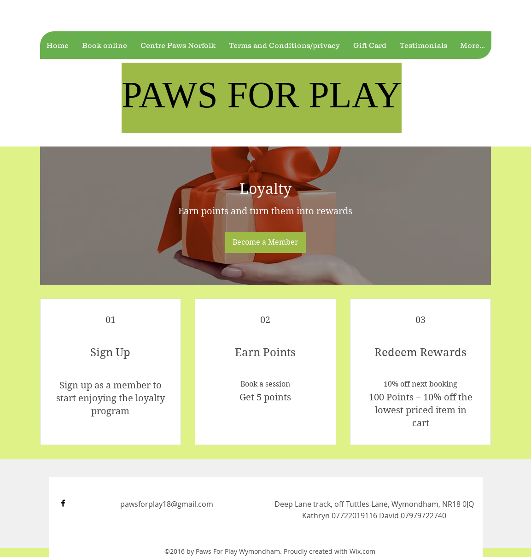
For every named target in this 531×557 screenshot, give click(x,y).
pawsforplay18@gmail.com (166, 504)
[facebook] (63, 503)
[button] (104, 45)
